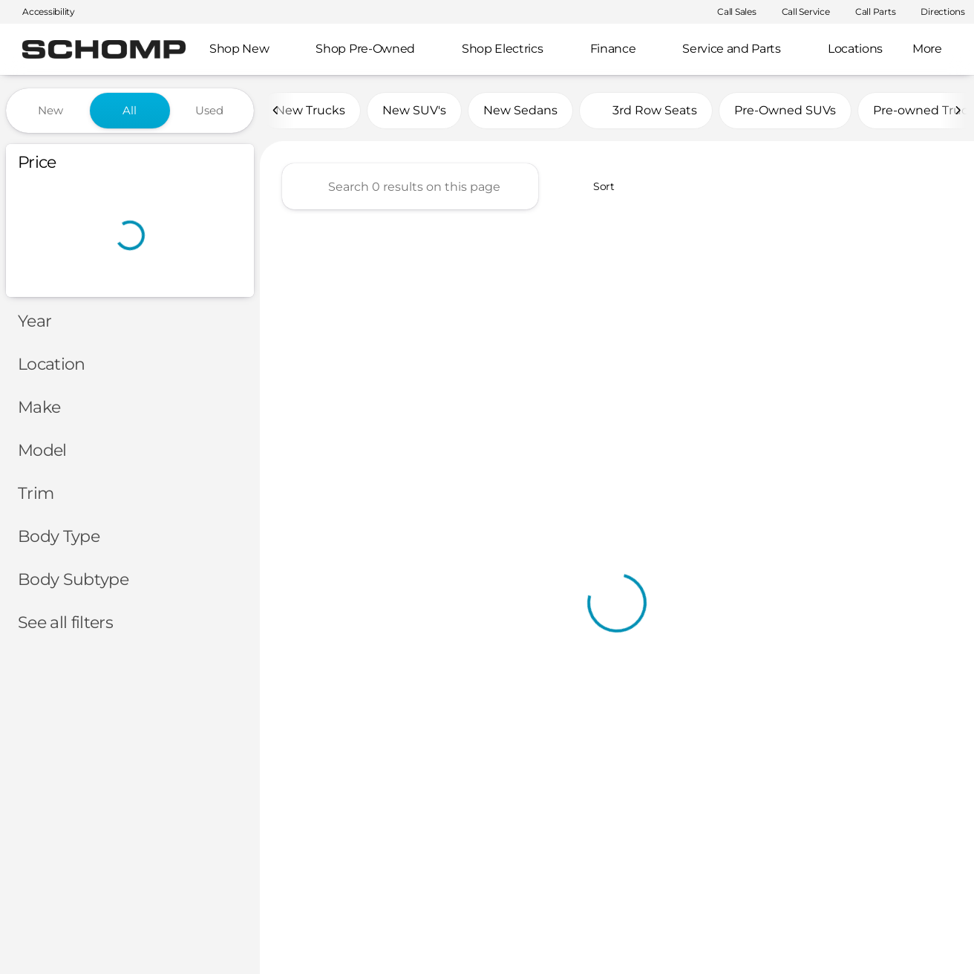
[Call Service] (799, 12)
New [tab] (50, 110)
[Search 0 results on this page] (410, 186)
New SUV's (414, 110)
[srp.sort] (596, 186)
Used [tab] (209, 110)
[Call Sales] (730, 12)
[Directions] (936, 12)
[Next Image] (957, 110)
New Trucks (310, 110)
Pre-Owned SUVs (785, 110)
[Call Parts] (869, 12)
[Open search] (940, 50)
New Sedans (520, 110)
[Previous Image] (276, 110)
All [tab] (129, 110)
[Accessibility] (42, 12)
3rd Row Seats (646, 110)
